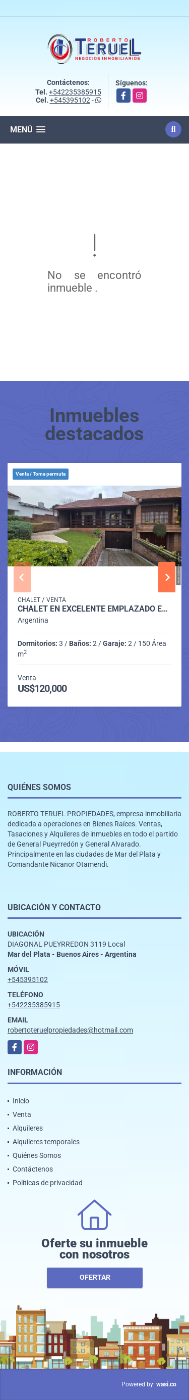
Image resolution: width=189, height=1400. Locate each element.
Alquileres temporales (46, 1142)
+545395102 (70, 100)
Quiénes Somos (37, 1155)
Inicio (21, 1101)
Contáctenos (33, 1169)
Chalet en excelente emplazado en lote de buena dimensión (94, 609)
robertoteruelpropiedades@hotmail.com (70, 1030)
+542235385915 (75, 92)
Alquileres (28, 1128)
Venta (22, 1114)
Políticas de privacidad (48, 1183)
